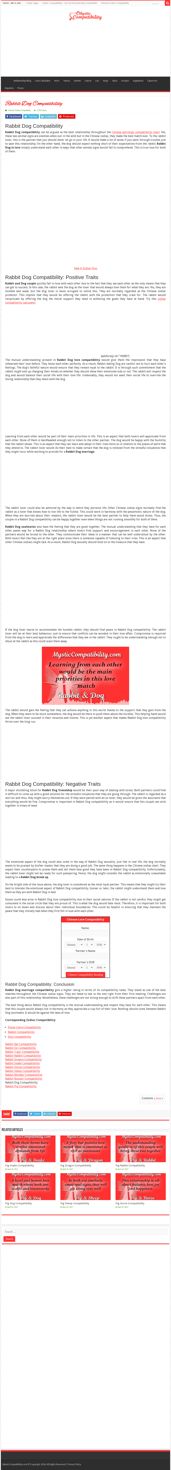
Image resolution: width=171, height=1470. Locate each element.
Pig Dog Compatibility (18, 1203)
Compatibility (7, 80)
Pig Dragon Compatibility (75, 1165)
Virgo (105, 80)
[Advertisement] (85, 48)
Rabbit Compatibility (21, 1032)
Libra (114, 80)
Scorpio (125, 80)
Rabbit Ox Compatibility (20, 1048)
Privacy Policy (74, 1464)
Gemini (77, 80)
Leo (97, 80)
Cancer (88, 80)
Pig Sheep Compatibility (74, 1203)
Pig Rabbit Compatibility (130, 1165)
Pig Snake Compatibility (19, 1165)
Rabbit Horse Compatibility (22, 1067)
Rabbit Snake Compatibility (22, 1063)
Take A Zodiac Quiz (85, 268)
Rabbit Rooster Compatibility (23, 1078)
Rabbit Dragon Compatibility (23, 1059)
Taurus (66, 80)
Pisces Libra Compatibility (24, 1027)
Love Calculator (42, 80)
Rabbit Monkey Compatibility (23, 1074)
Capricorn (152, 80)
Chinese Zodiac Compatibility (115, 3)
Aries (56, 80)
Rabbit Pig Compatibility (21, 1086)
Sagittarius (138, 80)
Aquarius (9, 88)
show (158, 1098)
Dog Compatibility (19, 1036)
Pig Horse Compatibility (130, 1203)
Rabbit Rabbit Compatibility (23, 1055)
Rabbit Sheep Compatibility (22, 1071)
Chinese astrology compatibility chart (136, 132)
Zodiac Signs (32, 3)
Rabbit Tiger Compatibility (22, 1051)
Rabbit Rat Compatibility (21, 1044)
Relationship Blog (22, 80)
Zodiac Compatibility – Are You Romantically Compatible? (69, 3)
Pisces (20, 88)
